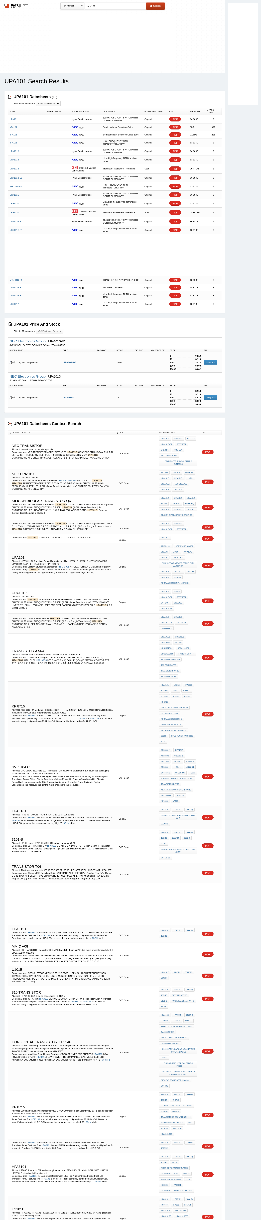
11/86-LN (188, 704)
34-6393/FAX (166, 602)
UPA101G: (165, 477)
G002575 (175, 468)
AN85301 (176, 704)
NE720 (164, 736)
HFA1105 (98, 968)
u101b (164, 903)
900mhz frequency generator (176, 1010)
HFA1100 (165, 1131)
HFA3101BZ (166, 1096)
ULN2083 (176, 1131)
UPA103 (176, 558)
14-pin (189, 472)
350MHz (106, 973)
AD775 (15, 1141)
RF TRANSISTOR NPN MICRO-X (174, 562)
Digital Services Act (162, 1209)
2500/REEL (180, 443)
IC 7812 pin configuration (174, 1110)
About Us (192, 1209)
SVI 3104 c (177, 709)
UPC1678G (191, 709)
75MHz (175, 657)
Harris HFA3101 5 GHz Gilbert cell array (178, 778)
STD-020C (165, 1101)
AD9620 (17, 1144)
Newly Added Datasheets (76, 1209)
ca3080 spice (167, 949)
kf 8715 (164, 661)
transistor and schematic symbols (178, 458)
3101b (163, 929)
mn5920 (188, 1149)
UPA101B (188, 468)
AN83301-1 (165, 695)
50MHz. (187, 940)
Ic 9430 (164, 1015)
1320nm (174, 768)
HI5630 (99, 1141)
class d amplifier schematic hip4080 (178, 976)
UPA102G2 (178, 609)
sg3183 (164, 1135)
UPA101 (164, 541)
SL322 (178, 1149)
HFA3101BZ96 (181, 1096)
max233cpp (166, 1153)
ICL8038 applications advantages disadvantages (178, 964)
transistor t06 (168, 640)
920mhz (164, 756)
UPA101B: (177, 472)
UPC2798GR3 (167, 622)
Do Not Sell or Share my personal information (129, 1209)
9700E (173, 1053)
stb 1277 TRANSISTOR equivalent (177, 718)
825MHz (185, 652)
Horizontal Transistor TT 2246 (176, 945)
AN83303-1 (165, 700)
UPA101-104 (177, 541)
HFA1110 (26, 1144)
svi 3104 (179, 731)
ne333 (164, 713)
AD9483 (92, 1141)
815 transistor (178, 920)
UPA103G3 (41, 627)
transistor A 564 (185, 622)
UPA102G (165, 558)
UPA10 (176, 573)
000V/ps (175, 940)
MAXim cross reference (173, 1144)
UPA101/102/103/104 (183, 532)
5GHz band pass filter (172, 1024)
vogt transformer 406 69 (174, 954)
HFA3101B (176, 1028)
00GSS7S (72, 473)
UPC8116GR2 (182, 618)
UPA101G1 (165, 609)
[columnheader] (26, 111)
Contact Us (180, 1209)
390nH (174, 652)
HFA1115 (41, 971)
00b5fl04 (177, 448)
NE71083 (178, 700)
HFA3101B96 (190, 1028)
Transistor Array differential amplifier (179, 547)
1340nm (188, 1036)
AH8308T (188, 1131)
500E (189, 688)
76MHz (185, 657)
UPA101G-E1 (70, 362)
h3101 (163, 773)
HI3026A (106, 1138)
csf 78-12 (165, 784)
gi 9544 (164, 970)
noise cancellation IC (182, 924)
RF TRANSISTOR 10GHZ (171, 675)
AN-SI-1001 (63, 549)
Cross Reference (181, 1135)
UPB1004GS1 (166, 618)
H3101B (164, 1028)
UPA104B (187, 537)
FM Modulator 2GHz (171, 679)
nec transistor (169, 452)
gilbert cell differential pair (176, 1076)
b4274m (62, 473)
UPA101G (68, 397)
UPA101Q (189, 499)
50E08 (193, 684)
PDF (175, 119)
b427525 (189, 439)
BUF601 (164, 994)
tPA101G (187, 899)
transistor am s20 (170, 627)
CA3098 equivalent (170, 958)
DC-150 (177, 613)
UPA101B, (188, 494)
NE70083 (190, 700)
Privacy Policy (97, 1209)
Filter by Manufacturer (24, 103)
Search (155, 5)
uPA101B (165, 899)
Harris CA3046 (168, 1140)
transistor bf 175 (170, 722)
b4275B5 (164, 448)
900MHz (164, 657)
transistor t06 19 (170, 636)
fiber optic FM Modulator (174, 666)
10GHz (81, 672)
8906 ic (186, 1062)
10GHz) (164, 652)
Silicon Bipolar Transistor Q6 (176, 503)
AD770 (98, 1138)
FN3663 (164, 1087)
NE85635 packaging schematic (176, 727)
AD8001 (187, 1126)
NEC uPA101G (180, 477)
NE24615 (178, 695)
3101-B (185, 768)
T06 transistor (168, 631)
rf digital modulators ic (173, 684)
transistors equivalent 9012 (175, 1019)
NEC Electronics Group (28, 341)
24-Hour (179, 577)
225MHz (164, 940)
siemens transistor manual (175, 989)
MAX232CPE (166, 1149)
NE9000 (191, 731)
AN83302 (190, 695)
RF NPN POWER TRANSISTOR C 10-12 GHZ (178, 749)
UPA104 (164, 537)
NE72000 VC (166, 731)
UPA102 (188, 553)
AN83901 (165, 704)
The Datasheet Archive (16, 6)
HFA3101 (31, 669)
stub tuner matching (172, 688)
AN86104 (165, 709)
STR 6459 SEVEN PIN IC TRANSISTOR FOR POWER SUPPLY (178, 983)
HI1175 (109, 1141)
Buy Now (210, 362)
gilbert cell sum (169, 670)
